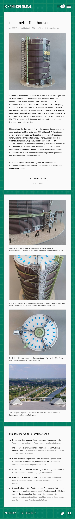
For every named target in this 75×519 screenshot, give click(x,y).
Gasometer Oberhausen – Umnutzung (44, 448)
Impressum (10, 512)
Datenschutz (28, 512)
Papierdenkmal (18, 6)
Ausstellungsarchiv (40, 440)
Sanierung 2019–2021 (41, 469)
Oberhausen (25, 477)
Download (37, 178)
